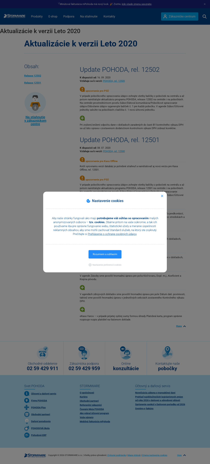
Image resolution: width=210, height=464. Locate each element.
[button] (105, 265)
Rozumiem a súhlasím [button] (105, 254)
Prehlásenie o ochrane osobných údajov (112, 234)
